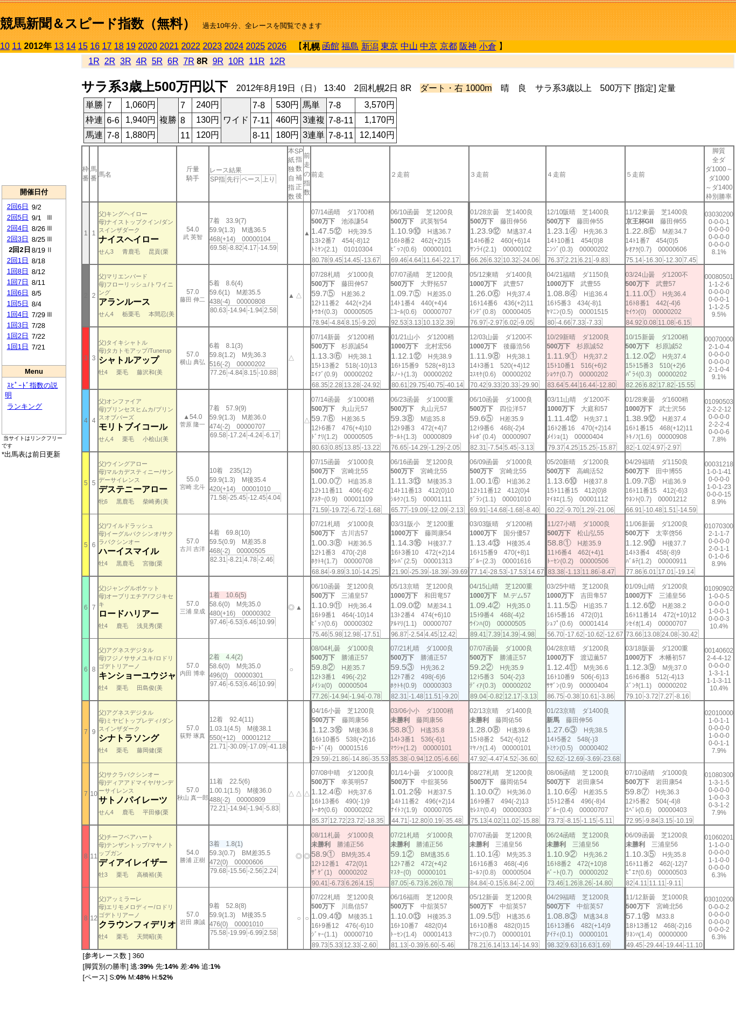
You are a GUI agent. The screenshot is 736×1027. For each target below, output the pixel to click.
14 (71, 46)
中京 (428, 46)
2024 (233, 46)
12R (277, 61)
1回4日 (18, 314)
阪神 (467, 46)
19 (131, 46)
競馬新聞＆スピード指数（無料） (97, 23)
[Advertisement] (34, 119)
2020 (147, 46)
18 (119, 46)
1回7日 (18, 282)
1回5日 (18, 303)
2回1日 (18, 260)
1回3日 (18, 325)
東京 (389, 46)
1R (93, 61)
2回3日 (18, 239)
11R (256, 61)
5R (157, 61)
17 (107, 46)
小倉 (487, 46)
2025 (255, 46)
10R (236, 61)
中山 (409, 46)
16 (95, 46)
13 (59, 46)
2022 (190, 46)
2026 (277, 46)
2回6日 (18, 206)
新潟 (369, 46)
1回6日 (18, 293)
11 (17, 46)
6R (172, 61)
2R (109, 61)
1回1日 (18, 347)
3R (125, 61)
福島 (350, 46)
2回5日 (18, 217)
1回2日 (18, 336)
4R (141, 61)
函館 (330, 46)
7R (188, 61)
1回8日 (18, 271)
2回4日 (18, 228)
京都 (448, 46)
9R (218, 61)
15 (83, 46)
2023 (212, 46)
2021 (169, 46)
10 (5, 46)
